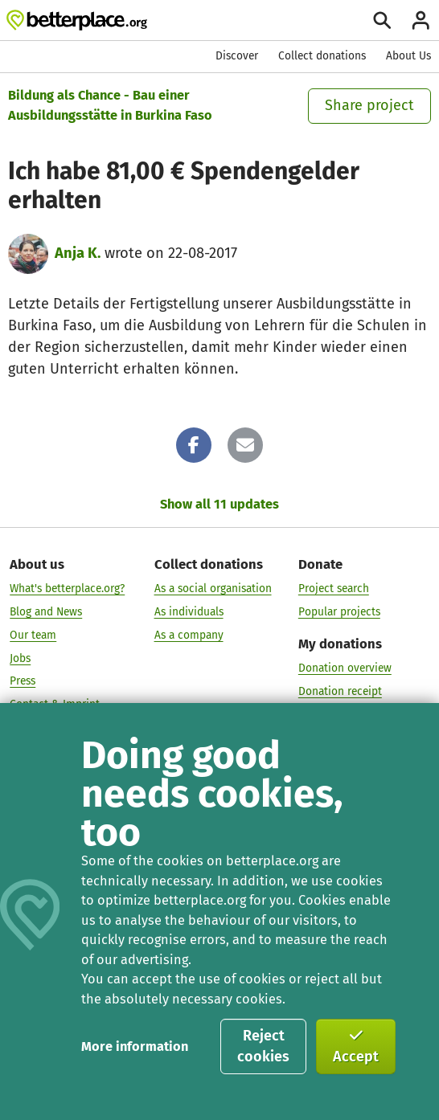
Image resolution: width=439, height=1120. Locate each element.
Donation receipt (340, 691)
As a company (189, 635)
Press (22, 681)
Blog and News (46, 612)
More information (134, 1046)
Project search (333, 588)
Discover (236, 56)
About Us (408, 56)
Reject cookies (263, 1046)
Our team (33, 635)
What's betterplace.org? (67, 588)
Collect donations (322, 56)
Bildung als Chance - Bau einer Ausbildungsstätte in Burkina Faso (110, 105)
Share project (369, 105)
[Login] (421, 20)
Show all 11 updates (219, 504)
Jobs (20, 657)
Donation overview (345, 668)
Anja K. (78, 253)
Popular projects (339, 612)
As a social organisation (213, 588)
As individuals (189, 612)
